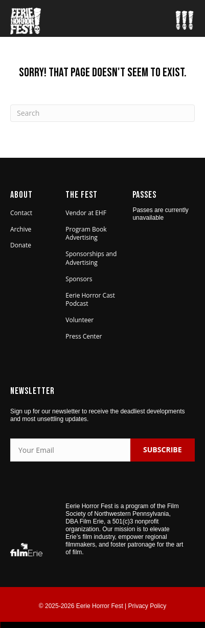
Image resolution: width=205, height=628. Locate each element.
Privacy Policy (147, 606)
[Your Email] (70, 450)
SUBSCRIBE (162, 449)
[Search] (102, 113)
